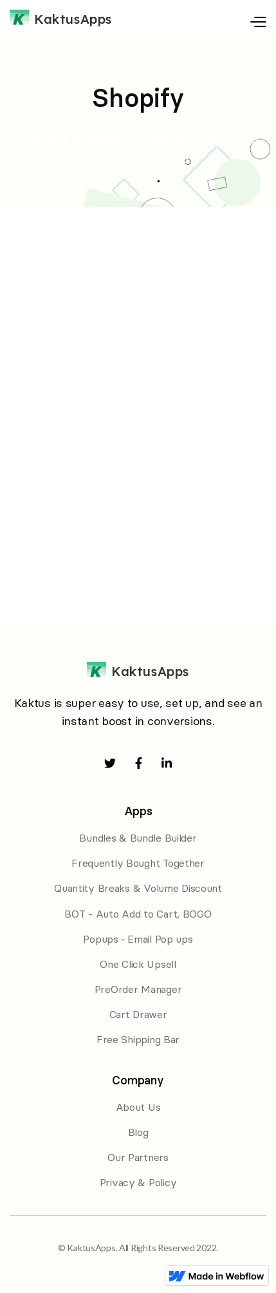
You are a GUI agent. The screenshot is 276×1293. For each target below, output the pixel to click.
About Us (138, 1106)
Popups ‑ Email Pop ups (137, 938)
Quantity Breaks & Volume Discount (138, 888)
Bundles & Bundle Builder (137, 837)
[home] (61, 19)
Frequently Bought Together (138, 862)
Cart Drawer (138, 1014)
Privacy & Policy (138, 1182)
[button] (227, 19)
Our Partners (138, 1157)
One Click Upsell (138, 964)
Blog (138, 1132)
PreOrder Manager (138, 989)
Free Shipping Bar (138, 1039)
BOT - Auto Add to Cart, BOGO (137, 913)
